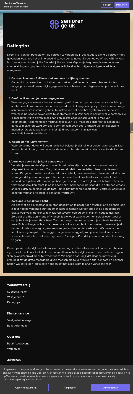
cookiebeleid (106, 376)
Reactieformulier (17, 325)
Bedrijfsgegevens (18, 343)
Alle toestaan (110, 387)
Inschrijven (121, 5)
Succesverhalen (17, 291)
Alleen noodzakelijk (25, 387)
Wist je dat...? (15, 297)
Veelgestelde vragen (20, 320)
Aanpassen (70, 387)
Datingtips (13, 302)
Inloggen (107, 5)
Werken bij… (14, 348)
